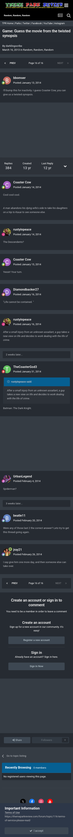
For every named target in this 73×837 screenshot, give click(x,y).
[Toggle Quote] (9, 381)
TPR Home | (8, 23)
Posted (27, 82)
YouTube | (48, 23)
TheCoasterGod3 (25, 367)
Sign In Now (36, 666)
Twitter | (27, 23)
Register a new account (36, 640)
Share (17, 740)
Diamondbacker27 (26, 289)
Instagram (59, 23)
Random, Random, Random (38, 49)
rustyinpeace (22, 229)
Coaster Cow (22, 182)
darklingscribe (14, 45)
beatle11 (19, 515)
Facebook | (37, 23)
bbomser (19, 78)
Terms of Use (12, 812)
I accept (36, 830)
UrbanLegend (22, 476)
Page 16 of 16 (36, 63)
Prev (13, 63)
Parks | (19, 23)
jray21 (17, 550)
